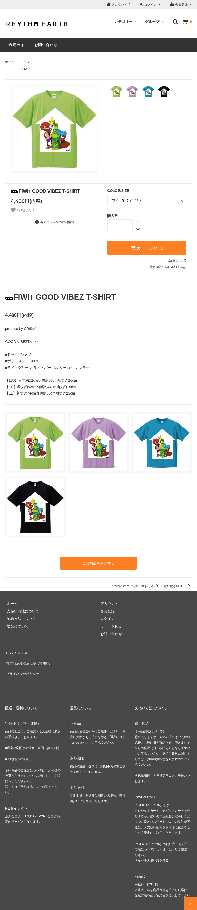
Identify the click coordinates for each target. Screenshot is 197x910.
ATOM (20, 649)
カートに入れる (147, 246)
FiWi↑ (26, 69)
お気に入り (23, 210)
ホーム (9, 62)
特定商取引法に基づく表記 (168, 265)
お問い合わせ (45, 45)
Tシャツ (27, 62)
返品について (177, 259)
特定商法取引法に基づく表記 (28, 656)
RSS (9, 649)
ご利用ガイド (16, 45)
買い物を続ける (178, 583)
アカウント (119, 4)
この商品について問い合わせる (135, 583)
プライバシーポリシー (23, 664)
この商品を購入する (98, 561)
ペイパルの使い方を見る (152, 849)
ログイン (150, 4)
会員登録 (181, 4)
